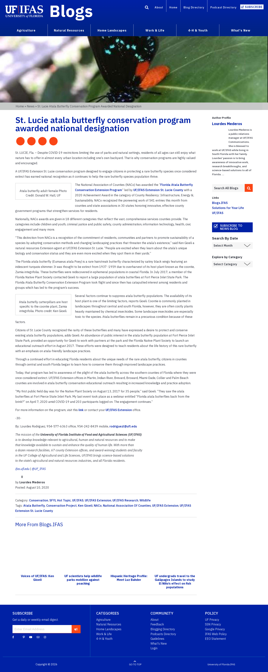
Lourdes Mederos (227, 123)
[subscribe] (76, 629)
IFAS (232, 664)
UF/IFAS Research (125, 500)
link (81, 410)
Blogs (71, 10)
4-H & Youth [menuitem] (198, 30)
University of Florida (219, 664)
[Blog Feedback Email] (38, 636)
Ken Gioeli (85, 505)
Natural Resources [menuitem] (69, 30)
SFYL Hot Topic (60, 500)
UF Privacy (212, 619)
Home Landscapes (108, 629)
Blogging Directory (163, 629)
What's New (159, 643)
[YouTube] (30, 636)
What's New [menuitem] (240, 30)
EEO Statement (215, 638)
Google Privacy (215, 629)
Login (154, 648)
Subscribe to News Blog (231, 227)
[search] (249, 188)
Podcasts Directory (163, 634)
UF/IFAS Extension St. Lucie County (158, 190)
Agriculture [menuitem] (26, 30)
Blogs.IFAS (220, 203)
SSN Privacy (213, 624)
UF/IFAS (78, 500)
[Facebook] (13, 636)
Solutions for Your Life (228, 208)
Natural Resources (108, 624)
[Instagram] (45, 636)
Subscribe (254, 7)
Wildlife (145, 500)
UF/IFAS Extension (119, 410)
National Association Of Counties (127, 505)
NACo (98, 505)
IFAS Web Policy (216, 634)
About (159, 7)
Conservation (38, 500)
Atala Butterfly (34, 505)
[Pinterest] (24, 636)
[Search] (147, 8)
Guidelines (157, 638)
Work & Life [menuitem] (154, 30)
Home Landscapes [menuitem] (112, 30)
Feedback (157, 624)
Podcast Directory (223, 7)
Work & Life (104, 634)
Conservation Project (61, 505)
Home (173, 7)
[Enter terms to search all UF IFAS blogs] (228, 188)
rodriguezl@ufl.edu (123, 426)
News (31, 106)
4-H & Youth (104, 638)
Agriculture (103, 619)
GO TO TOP (135, 664)
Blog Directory (194, 7)
